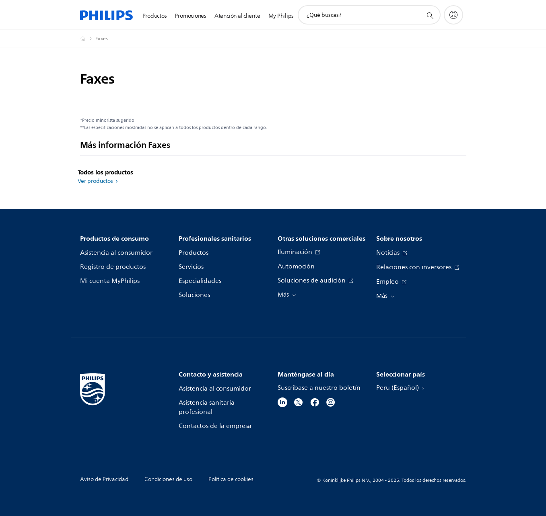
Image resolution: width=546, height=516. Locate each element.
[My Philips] (453, 15)
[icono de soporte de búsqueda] (430, 15)
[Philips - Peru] (87, 38)
